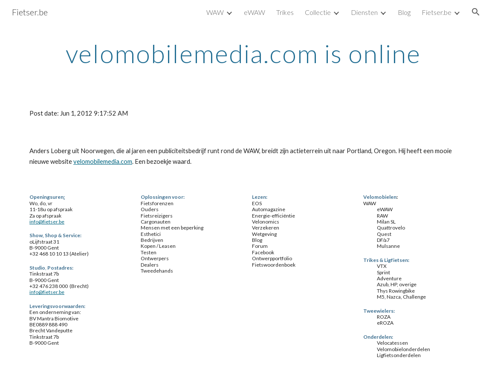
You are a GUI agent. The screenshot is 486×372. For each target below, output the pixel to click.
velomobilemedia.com (102, 161)
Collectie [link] (318, 12)
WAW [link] (215, 12)
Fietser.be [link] (436, 12)
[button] (476, 12)
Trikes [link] (285, 12)
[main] (243, 53)
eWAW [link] (254, 12)
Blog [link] (404, 12)
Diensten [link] (364, 12)
